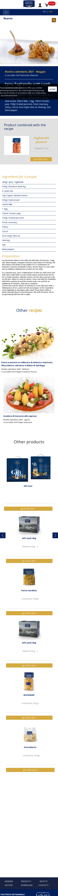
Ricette (8, 18)
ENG (51, 11)
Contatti (43, 885)
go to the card (40, 159)
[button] (3, 535)
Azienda (9, 881)
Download (27, 885)
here (15, 95)
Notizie (9, 885)
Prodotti (26, 881)
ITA (44, 11)
